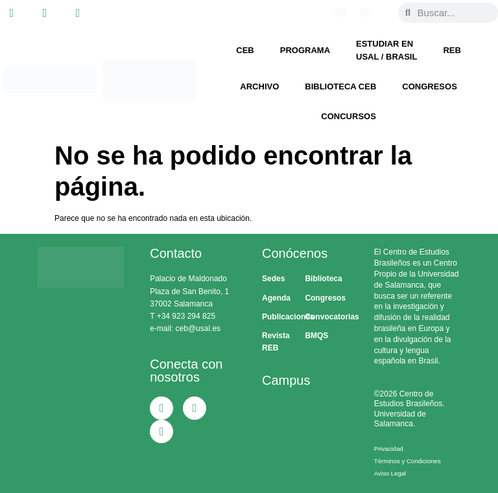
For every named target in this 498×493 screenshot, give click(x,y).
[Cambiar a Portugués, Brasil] (341, 13)
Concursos (348, 116)
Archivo (259, 86)
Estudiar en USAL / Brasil (386, 50)
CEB (245, 50)
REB (451, 50)
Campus (286, 380)
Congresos (429, 86)
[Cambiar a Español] (365, 13)
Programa (305, 50)
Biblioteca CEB (340, 86)
